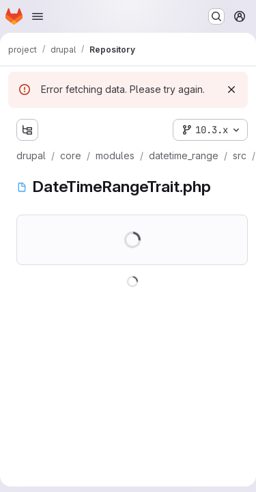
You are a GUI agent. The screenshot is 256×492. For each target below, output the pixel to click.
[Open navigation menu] (37, 16)
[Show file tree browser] (27, 130)
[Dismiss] (231, 89)
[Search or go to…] (216, 16)
